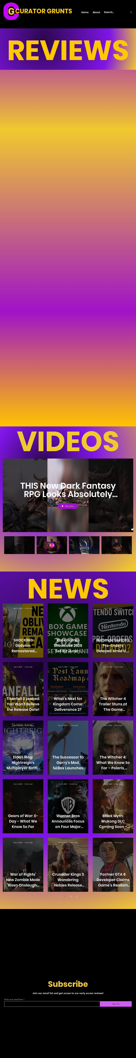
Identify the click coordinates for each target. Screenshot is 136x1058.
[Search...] (114, 12)
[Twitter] (132, 529)
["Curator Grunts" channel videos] (68, 548)
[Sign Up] (116, 1004)
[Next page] (76, 896)
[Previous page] (59, 896)
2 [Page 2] (70, 896)
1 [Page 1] (65, 896)
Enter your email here (13, 999)
